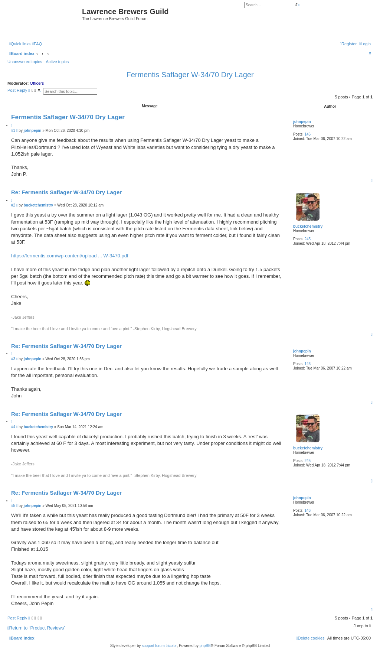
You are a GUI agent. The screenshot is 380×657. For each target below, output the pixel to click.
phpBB (205, 646)
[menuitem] (37, 43)
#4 (13, 427)
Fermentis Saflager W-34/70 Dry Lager (189, 75)
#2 (13, 205)
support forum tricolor (159, 646)
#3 (13, 359)
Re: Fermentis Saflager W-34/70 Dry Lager (66, 192)
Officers (37, 83)
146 (308, 134)
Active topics (57, 61)
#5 (13, 506)
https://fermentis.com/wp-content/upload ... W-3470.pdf (69, 255)
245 (308, 239)
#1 (13, 131)
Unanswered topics (24, 61)
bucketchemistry (307, 226)
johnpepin (302, 122)
